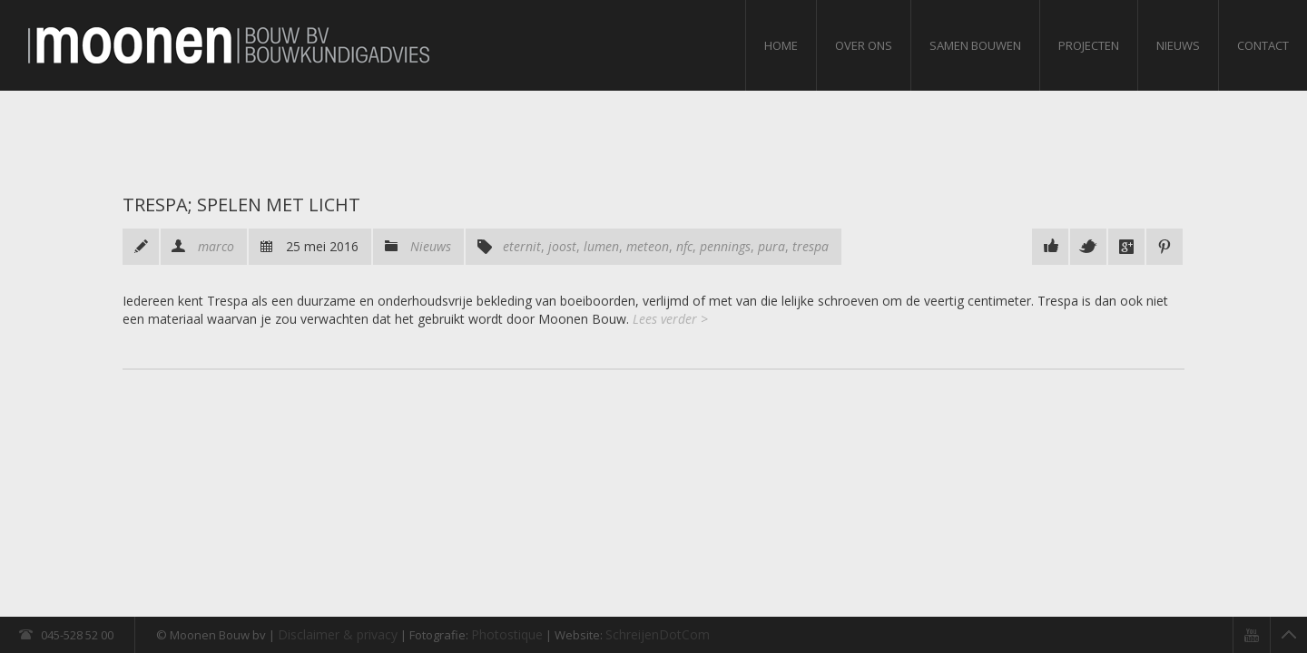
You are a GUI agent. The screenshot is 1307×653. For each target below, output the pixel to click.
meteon (647, 246)
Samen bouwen (975, 45)
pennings (725, 246)
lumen (601, 246)
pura (771, 246)
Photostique (507, 634)
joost (562, 246)
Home (781, 45)
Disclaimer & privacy (338, 634)
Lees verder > (670, 318)
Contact (1263, 45)
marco (216, 246)
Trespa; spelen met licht (241, 204)
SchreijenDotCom (657, 634)
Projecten (1088, 45)
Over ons (863, 45)
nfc (684, 246)
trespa (810, 246)
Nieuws (1178, 45)
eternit (522, 246)
